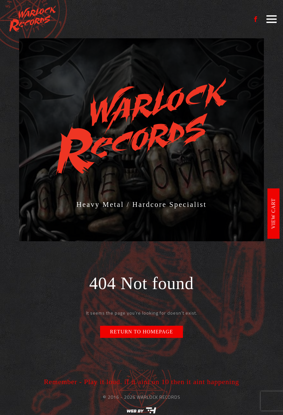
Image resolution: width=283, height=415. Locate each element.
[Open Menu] (271, 19)
